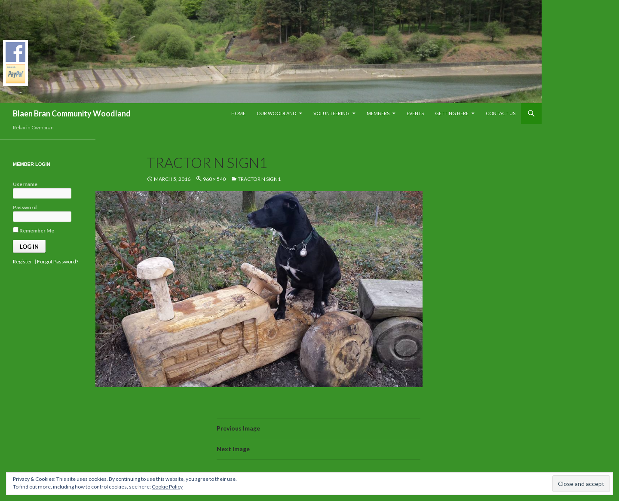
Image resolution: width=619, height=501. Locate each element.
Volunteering (331, 113)
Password (25, 207)
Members (378, 113)
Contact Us (500, 113)
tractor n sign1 (259, 179)
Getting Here (452, 113)
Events (415, 113)
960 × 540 (214, 179)
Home (238, 113)
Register (22, 261)
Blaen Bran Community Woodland (72, 113)
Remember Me (33, 230)
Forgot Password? (57, 261)
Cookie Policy (167, 486)
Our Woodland (276, 113)
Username (25, 184)
